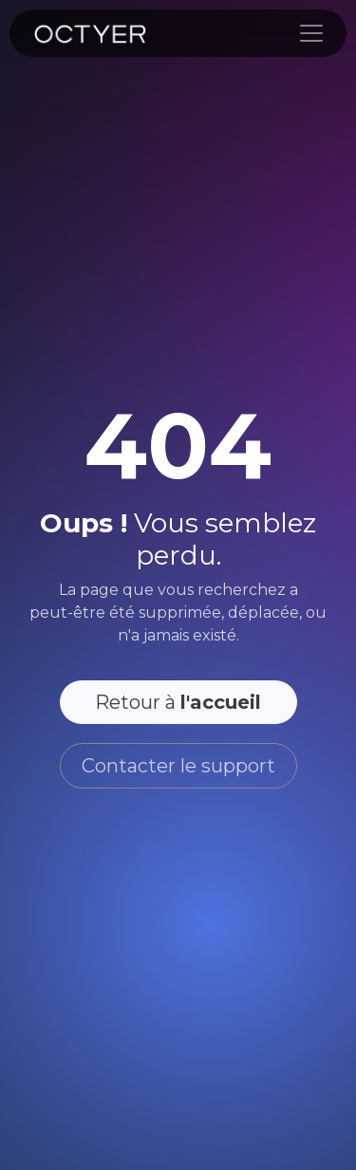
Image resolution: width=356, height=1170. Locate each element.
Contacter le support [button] (178, 765)
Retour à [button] (178, 702)
